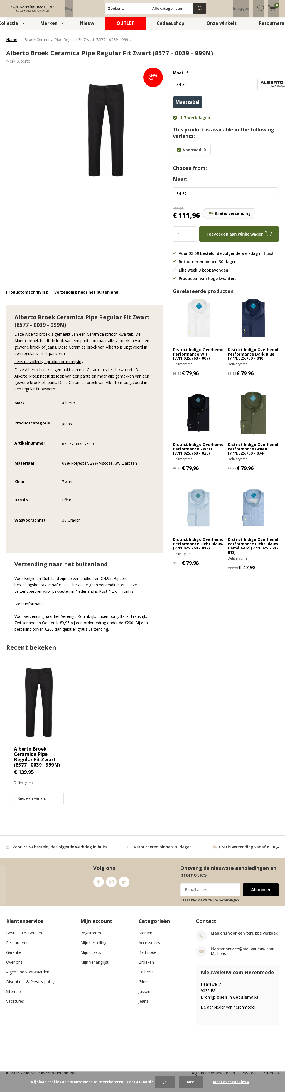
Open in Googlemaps (237, 1001)
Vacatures (15, 1005)
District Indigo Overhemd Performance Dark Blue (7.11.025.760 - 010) (253, 358)
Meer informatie (29, 608)
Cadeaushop (170, 27)
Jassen (144, 995)
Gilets (144, 985)
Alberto (23, 65)
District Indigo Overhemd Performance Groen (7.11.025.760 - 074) (253, 453)
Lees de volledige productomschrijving (48, 365)
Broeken (146, 966)
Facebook (98, 885)
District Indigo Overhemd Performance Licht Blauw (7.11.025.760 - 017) (198, 548)
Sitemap (13, 995)
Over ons (14, 966)
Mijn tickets (90, 956)
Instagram (111, 885)
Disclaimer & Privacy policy (30, 985)
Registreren (90, 937)
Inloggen (241, 8)
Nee (190, 1081)
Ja (165, 1081)
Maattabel (188, 106)
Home (11, 43)
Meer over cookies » (231, 1081)
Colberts (146, 976)
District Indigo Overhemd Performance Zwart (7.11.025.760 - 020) (198, 453)
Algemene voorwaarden (27, 976)
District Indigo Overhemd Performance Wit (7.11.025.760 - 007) (198, 358)
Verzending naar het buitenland (86, 296)
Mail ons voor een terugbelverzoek (244, 937)
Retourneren (17, 946)
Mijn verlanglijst (94, 966)
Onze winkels (222, 27)
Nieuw (87, 27)
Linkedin (124, 885)
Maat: (180, 77)
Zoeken (200, 8)
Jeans (143, 1005)
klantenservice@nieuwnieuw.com (243, 953)
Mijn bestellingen (95, 946)
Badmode (147, 956)
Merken (49, 27)
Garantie (13, 956)
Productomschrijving (27, 296)
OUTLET (125, 27)
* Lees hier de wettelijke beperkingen (209, 904)
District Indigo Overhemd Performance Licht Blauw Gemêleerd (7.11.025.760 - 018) (253, 550)
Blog (69, 8)
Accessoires (149, 946)
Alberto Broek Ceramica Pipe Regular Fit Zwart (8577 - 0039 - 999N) (37, 761)
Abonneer (261, 893)
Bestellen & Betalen (24, 937)
